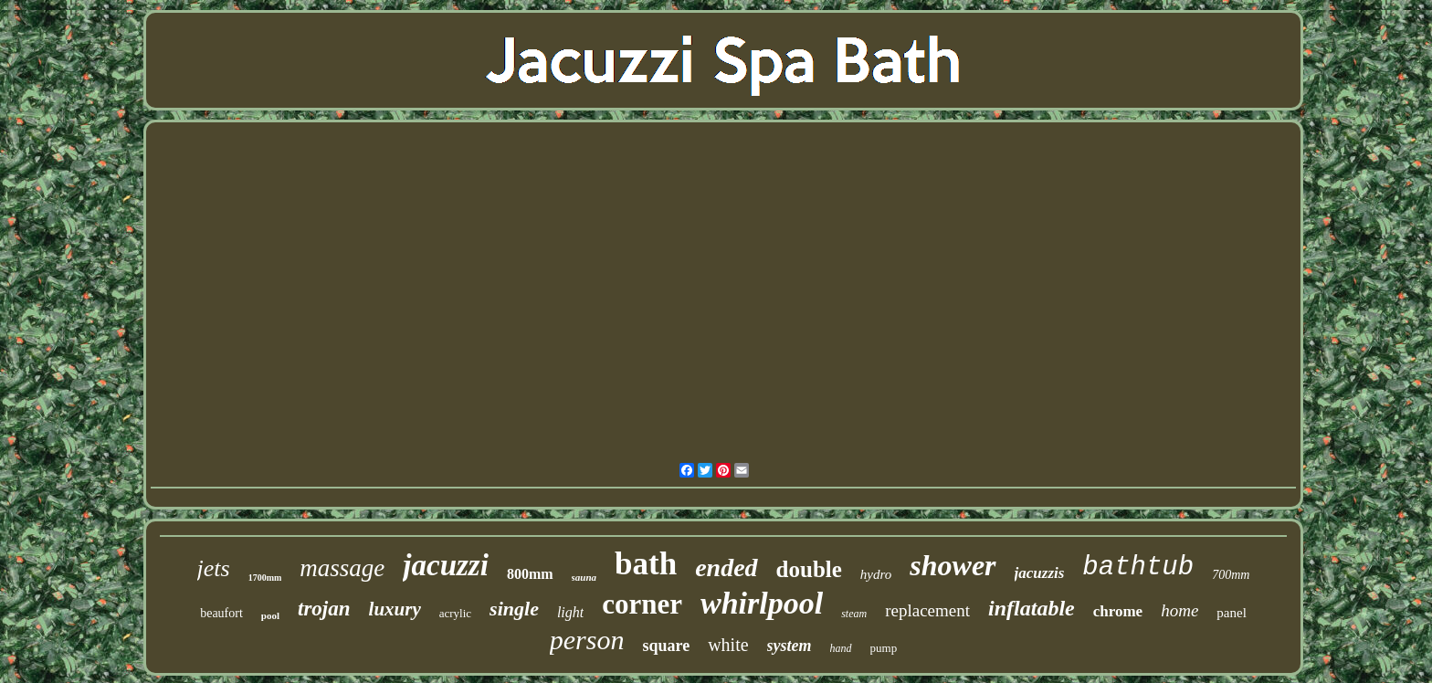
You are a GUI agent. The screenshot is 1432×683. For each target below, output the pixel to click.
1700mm (265, 578)
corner (642, 604)
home (1179, 610)
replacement (927, 610)
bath (646, 564)
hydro (875, 574)
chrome (1117, 611)
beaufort (221, 613)
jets (213, 568)
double (809, 569)
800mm (530, 574)
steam (854, 613)
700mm (1230, 575)
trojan (324, 608)
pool (270, 615)
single (514, 608)
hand (841, 648)
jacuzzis (1040, 573)
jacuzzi (446, 565)
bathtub (1138, 567)
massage (342, 568)
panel (1231, 612)
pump (884, 648)
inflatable (1031, 608)
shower (952, 565)
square (666, 645)
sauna (584, 577)
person (587, 640)
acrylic (455, 613)
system (789, 645)
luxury (395, 609)
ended (726, 567)
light (570, 612)
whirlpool (761, 603)
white (728, 645)
